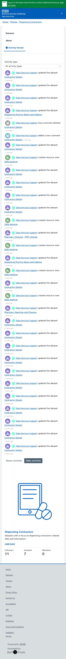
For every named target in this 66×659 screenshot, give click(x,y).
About (9, 40)
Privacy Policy (11, 592)
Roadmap (10, 621)
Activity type (11, 62)
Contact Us (10, 598)
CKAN (23, 644)
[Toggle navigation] (61, 13)
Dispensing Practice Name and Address (23, 114)
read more (10, 544)
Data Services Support (26, 72)
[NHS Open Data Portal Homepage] (14, 13)
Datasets (10, 33)
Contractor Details (13, 77)
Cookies (9, 615)
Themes (13, 22)
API (7, 609)
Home (5, 22)
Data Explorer (11, 161)
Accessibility (11, 604)
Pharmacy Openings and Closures (20, 312)
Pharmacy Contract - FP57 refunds (20, 237)
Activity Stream (15, 47)
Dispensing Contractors (30, 22)
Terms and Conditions (15, 627)
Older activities (33, 460)
